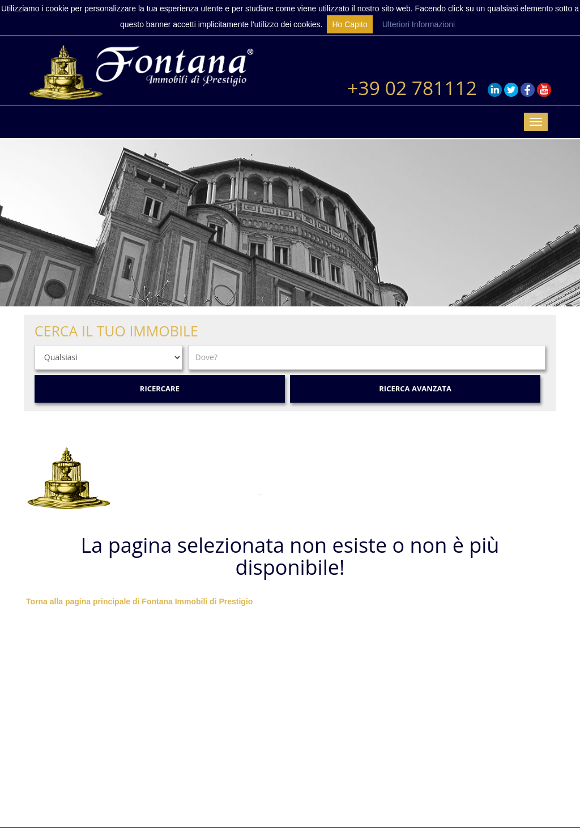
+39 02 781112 (412, 88)
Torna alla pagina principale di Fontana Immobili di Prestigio (139, 601)
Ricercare (160, 388)
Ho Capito (349, 24)
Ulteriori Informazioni (418, 24)
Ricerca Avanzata (415, 388)
